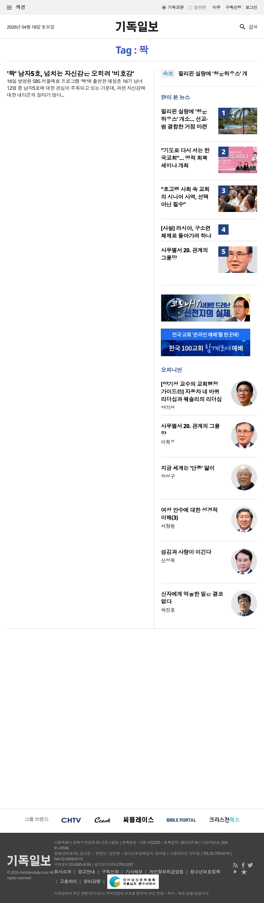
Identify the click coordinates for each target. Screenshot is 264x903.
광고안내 (86, 872)
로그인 (251, 7)
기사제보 (134, 872)
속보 (168, 73)
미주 (216, 7)
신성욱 (168, 560)
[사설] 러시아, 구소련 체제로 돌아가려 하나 (186, 232)
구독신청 (233, 7)
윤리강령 (92, 881)
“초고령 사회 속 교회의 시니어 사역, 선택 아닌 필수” (185, 196)
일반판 (200, 7)
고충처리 (68, 881)
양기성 (168, 407)
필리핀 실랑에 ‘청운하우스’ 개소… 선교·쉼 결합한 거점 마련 (184, 119)
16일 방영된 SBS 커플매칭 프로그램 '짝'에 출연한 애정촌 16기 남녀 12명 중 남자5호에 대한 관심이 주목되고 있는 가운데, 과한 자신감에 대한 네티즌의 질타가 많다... (76, 88)
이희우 (168, 442)
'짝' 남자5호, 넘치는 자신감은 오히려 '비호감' (70, 73)
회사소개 (62, 872)
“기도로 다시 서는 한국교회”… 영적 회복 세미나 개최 (185, 158)
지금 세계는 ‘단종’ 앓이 (187, 468)
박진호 (168, 610)
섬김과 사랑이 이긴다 (186, 552)
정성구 (168, 476)
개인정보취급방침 (166, 872)
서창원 (168, 526)
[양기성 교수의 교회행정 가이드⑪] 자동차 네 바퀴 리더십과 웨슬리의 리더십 (191, 391)
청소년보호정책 (205, 872)
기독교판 (176, 7)
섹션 (16, 7)
